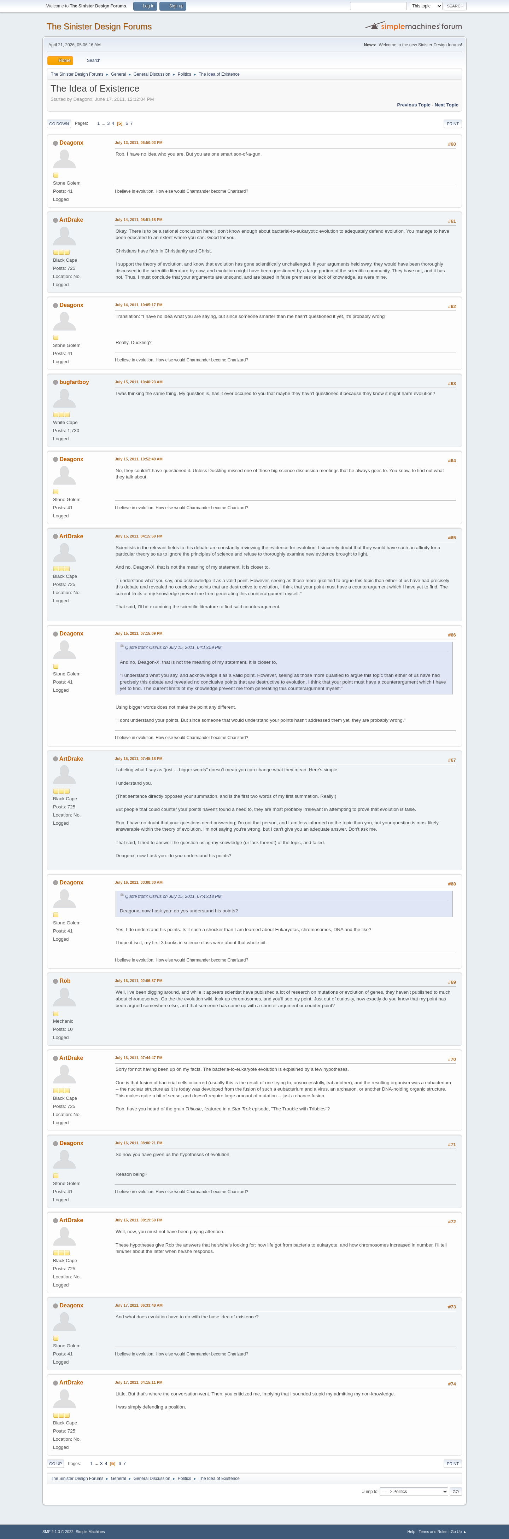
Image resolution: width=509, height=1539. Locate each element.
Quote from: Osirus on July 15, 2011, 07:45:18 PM (173, 896)
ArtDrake (71, 220)
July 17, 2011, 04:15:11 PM (139, 1382)
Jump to (370, 1491)
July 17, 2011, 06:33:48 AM (139, 1305)
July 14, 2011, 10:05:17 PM (139, 305)
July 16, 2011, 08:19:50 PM (139, 1220)
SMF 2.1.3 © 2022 (58, 1531)
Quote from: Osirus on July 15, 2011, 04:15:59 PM (173, 647)
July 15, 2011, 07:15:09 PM (139, 633)
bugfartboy (74, 382)
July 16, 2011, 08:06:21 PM (139, 1143)
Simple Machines (90, 1531)
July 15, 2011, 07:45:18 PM (139, 758)
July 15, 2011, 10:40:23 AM (139, 382)
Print (453, 124)
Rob (64, 981)
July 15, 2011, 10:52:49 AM (139, 459)
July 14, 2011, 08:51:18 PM (139, 219)
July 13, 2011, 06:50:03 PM (139, 142)
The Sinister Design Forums (99, 26)
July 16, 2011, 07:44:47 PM (139, 1058)
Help (411, 1531)
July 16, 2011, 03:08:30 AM (139, 882)
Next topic (446, 105)
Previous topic (414, 105)
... (104, 123)
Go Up (55, 1464)
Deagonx (71, 143)
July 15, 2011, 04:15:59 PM (139, 536)
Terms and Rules (433, 1531)
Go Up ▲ (459, 1531)
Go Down (59, 124)
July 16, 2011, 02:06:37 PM (139, 980)
